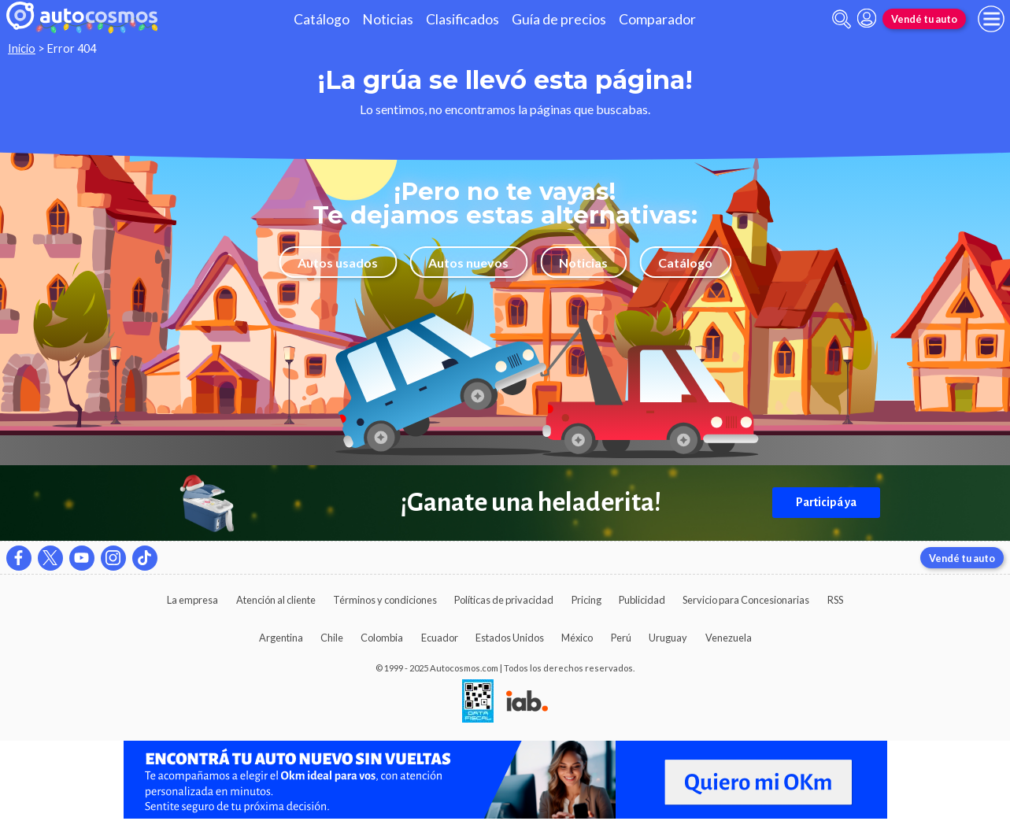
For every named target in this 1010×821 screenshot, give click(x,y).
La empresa (192, 600)
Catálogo (322, 19)
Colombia (382, 637)
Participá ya (826, 502)
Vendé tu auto (924, 19)
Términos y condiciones (385, 600)
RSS (835, 600)
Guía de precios (559, 19)
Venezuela (728, 637)
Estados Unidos (509, 637)
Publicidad (642, 600)
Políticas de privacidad (503, 600)
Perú (621, 637)
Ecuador (439, 637)
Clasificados (462, 19)
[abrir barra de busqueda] (841, 19)
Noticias (387, 19)
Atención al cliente (276, 600)
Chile (331, 637)
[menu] (991, 19)
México (577, 637)
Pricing (586, 600)
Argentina (281, 637)
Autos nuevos (468, 262)
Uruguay (668, 637)
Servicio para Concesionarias (746, 600)
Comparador (657, 19)
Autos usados (338, 262)
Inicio (21, 48)
